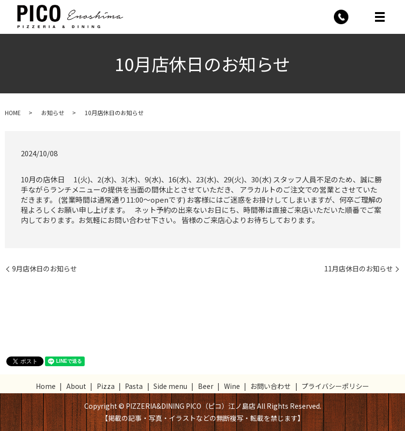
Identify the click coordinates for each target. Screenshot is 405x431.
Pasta (134, 386)
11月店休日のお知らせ (358, 268)
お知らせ (52, 112)
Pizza (106, 386)
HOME (13, 112)
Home (46, 386)
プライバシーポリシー (335, 386)
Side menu (170, 386)
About (76, 386)
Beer (205, 386)
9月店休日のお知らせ (44, 268)
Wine (232, 386)
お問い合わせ (270, 386)
